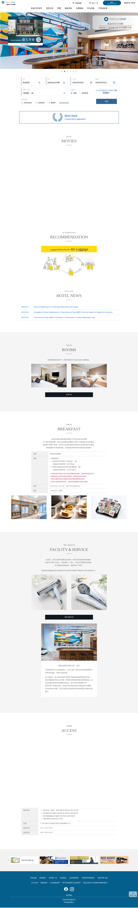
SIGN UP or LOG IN (129, 4)
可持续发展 (102, 10)
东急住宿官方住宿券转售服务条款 (95, 883)
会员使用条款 (74, 878)
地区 (24, 79)
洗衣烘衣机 (28, 103)
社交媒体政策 (54, 883)
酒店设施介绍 (69, 617)
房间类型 (85, 93)
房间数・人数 (26, 89)
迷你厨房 (41, 103)
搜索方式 (73, 90)
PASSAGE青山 (69, 903)
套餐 (75, 93)
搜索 (106, 101)
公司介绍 (34, 883)
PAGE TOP (133, 895)
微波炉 (53, 103)
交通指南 (79, 10)
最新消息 (68, 10)
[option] (69, 40)
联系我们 (43, 878)
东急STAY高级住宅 (69, 900)
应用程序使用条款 (88, 878)
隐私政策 (44, 883)
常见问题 (90, 10)
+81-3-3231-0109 (46, 828)
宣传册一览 (53, 878)
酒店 (48, 79)
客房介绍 (49, 10)
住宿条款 (63, 878)
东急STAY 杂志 (103, 878)
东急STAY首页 (36, 10)
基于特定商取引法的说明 (71, 883)
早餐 (59, 10)
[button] (67, 866)
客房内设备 (24, 99)
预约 (110, 3)
